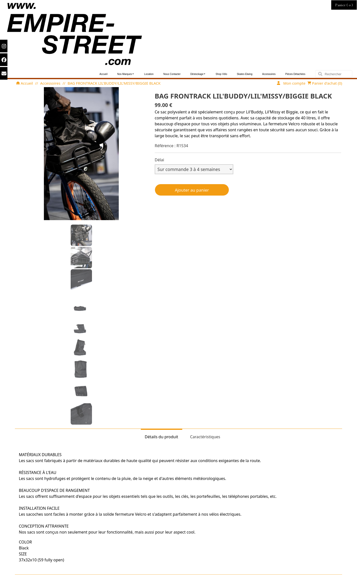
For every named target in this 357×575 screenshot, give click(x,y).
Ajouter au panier (192, 190)
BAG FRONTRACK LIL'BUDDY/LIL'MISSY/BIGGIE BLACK (114, 83)
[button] (81, 235)
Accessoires (50, 83)
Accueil (24, 83)
